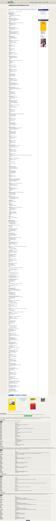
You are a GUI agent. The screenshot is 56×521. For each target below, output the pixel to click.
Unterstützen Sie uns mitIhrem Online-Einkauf (23, 400)
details (9, 21)
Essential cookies (2, 419)
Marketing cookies (2, 492)
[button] (11, 395)
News (43, 2)
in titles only (15, 5)
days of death (14, 11)
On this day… (39, 2)
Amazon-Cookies (28, 498)
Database (35, 2)
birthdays (10, 11)
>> (45, 13)
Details (9, 231)
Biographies (32, 2)
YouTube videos (2, 446)
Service (45, 2)
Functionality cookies (3, 473)
